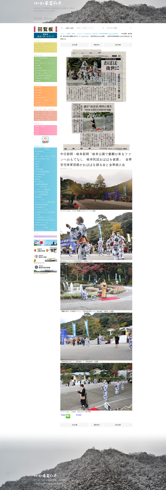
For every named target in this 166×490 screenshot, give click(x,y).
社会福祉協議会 (40, 174)
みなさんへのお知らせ (84, 33)
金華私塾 (38, 81)
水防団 (37, 164)
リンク (36, 236)
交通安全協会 (39, 169)
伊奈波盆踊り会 (40, 207)
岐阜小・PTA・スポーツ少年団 (45, 156)
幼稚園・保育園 (40, 126)
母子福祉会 (38, 177)
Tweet (63, 415)
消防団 (37, 166)
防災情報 (38, 65)
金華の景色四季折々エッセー (44, 70)
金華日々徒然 (69, 28)
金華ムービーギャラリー (43, 51)
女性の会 (95, 33)
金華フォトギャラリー (42, 49)
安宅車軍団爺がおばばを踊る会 (108, 33)
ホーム (62, 33)
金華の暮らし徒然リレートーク (45, 73)
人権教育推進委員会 (41, 184)
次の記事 (74, 45)
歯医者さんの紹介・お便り (43, 114)
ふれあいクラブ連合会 (42, 189)
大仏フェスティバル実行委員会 (45, 202)
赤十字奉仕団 (39, 182)
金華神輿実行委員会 (41, 204)
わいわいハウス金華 (41, 227)
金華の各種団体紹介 (41, 58)
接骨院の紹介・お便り (42, 117)
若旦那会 (38, 215)
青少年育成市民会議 (41, 192)
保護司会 (38, 179)
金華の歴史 (38, 87)
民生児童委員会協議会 (42, 171)
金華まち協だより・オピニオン (45, 63)
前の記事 (118, 45)
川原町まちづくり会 (41, 222)
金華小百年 (38, 90)
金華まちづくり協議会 (42, 149)
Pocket (78, 415)
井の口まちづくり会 (41, 209)
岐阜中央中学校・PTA (42, 159)
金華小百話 (38, 92)
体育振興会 (38, 197)
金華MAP (38, 60)
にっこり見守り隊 (40, 187)
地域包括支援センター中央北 (44, 230)
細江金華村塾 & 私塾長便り (44, 76)
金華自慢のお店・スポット (43, 105)
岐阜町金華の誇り (40, 97)
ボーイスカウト (40, 199)
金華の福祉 (38, 68)
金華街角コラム (40, 103)
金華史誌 (38, 95)
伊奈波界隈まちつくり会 (43, 217)
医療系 (37, 131)
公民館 (37, 154)
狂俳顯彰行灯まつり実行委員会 (45, 212)
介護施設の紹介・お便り (43, 119)
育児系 (37, 129)
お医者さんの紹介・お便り (43, 112)
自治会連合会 (39, 151)
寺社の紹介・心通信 (41, 100)
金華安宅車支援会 (40, 225)
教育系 (37, 134)
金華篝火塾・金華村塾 (42, 78)
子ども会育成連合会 (41, 194)
